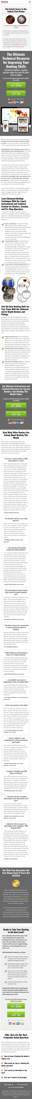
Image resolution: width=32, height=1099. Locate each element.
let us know (24, 897)
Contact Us (9, 1084)
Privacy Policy (22, 1084)
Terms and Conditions (16, 1087)
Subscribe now (8, 25)
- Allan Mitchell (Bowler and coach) (13, 674)
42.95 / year (16, 93)
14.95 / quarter (16, 85)
